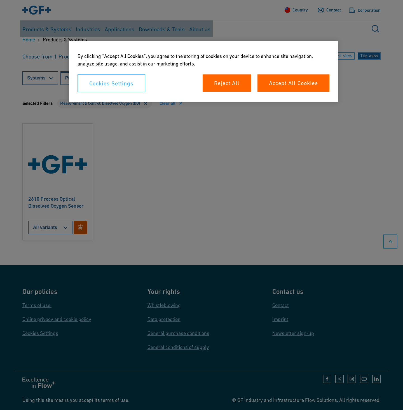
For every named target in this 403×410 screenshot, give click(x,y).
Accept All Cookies (293, 83)
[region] (203, 71)
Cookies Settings (111, 83)
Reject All (227, 83)
